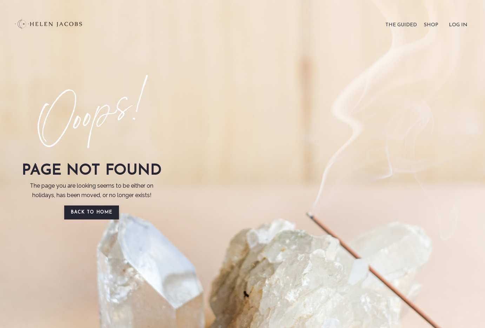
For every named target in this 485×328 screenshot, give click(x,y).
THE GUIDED (401, 25)
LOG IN (458, 25)
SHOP (431, 25)
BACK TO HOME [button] (92, 212)
